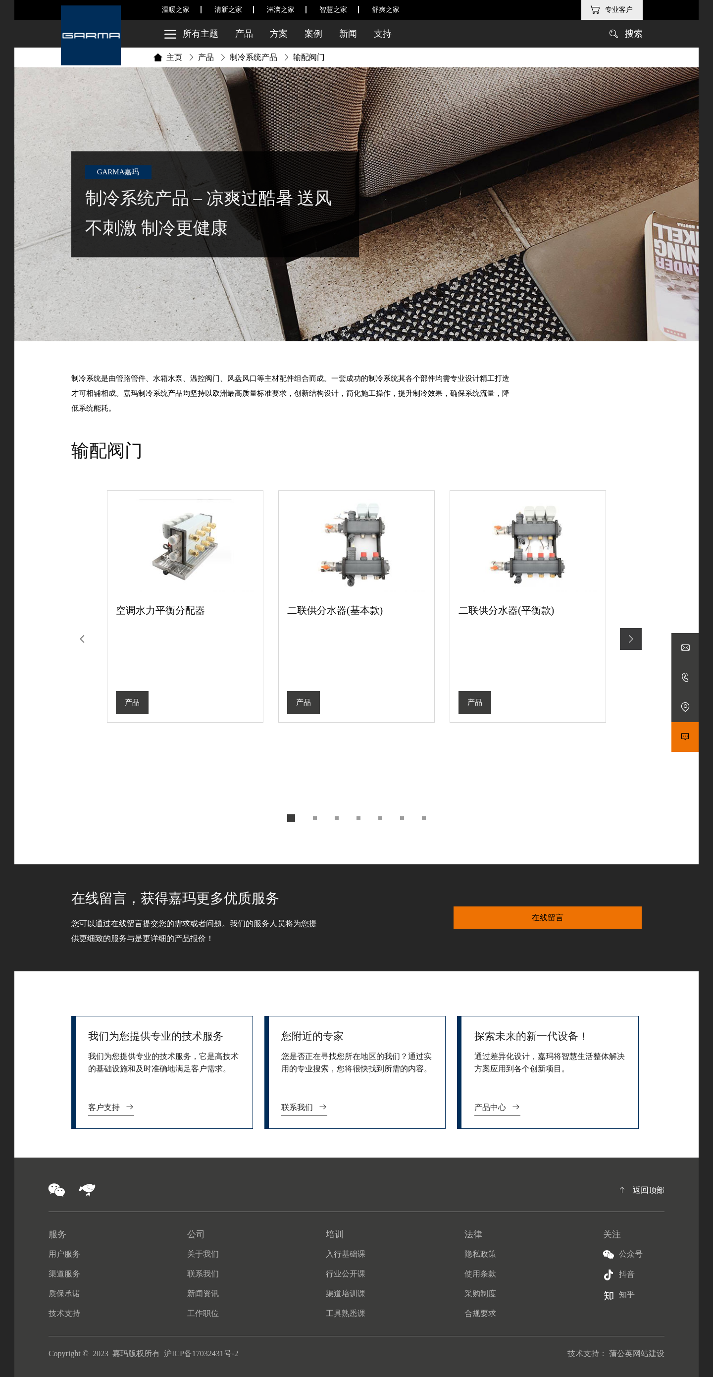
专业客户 (619, 9)
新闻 (348, 34)
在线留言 (547, 917)
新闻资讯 (203, 1293)
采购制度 (480, 1293)
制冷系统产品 (253, 57)
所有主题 (188, 34)
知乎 (619, 1296)
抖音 (619, 1275)
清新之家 (228, 9)
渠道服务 (64, 1274)
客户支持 (111, 1107)
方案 (279, 34)
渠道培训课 (345, 1293)
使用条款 (480, 1274)
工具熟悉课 (345, 1313)
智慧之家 (333, 9)
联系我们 (304, 1107)
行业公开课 (345, 1274)
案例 (313, 34)
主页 (174, 57)
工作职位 (203, 1313)
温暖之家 (176, 9)
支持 (383, 34)
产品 (244, 34)
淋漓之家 (281, 9)
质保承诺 (64, 1293)
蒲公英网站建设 (636, 1353)
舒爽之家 (386, 9)
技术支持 (64, 1313)
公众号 (623, 1255)
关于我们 (203, 1254)
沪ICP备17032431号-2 (201, 1353)
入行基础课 (345, 1254)
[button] (631, 639)
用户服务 (64, 1254)
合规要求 (480, 1313)
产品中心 (497, 1107)
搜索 (634, 34)
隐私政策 (480, 1254)
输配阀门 (309, 57)
